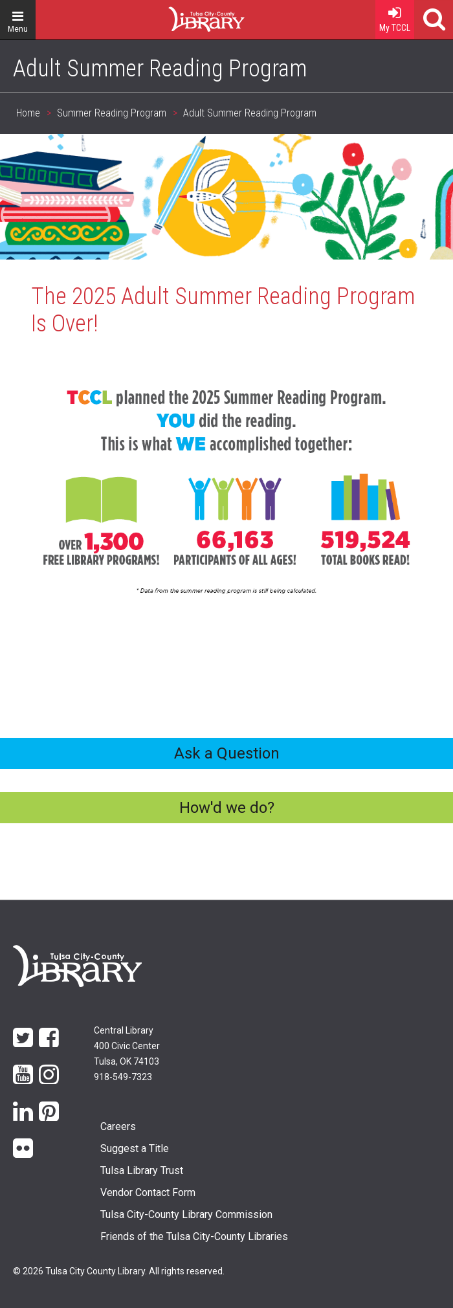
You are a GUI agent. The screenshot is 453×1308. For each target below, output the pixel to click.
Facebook (49, 1036)
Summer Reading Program (111, 113)
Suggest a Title (134, 1148)
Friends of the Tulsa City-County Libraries (194, 1236)
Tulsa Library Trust (141, 1170)
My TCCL (394, 16)
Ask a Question (227, 753)
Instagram (49, 1073)
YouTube (23, 1073)
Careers (118, 1126)
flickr (23, 1147)
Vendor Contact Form (147, 1192)
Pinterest (49, 1110)
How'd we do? (226, 808)
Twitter (23, 1036)
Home (183, 14)
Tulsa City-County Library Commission (186, 1214)
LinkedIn (23, 1110)
